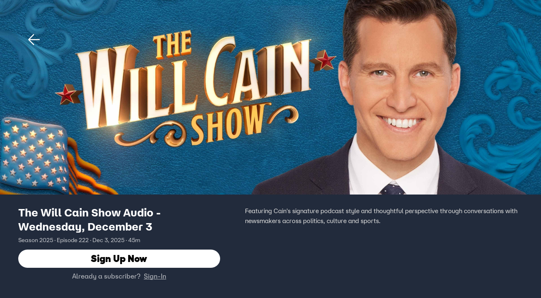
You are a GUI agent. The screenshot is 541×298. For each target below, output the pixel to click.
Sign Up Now (119, 258)
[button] (34, 39)
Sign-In (155, 276)
